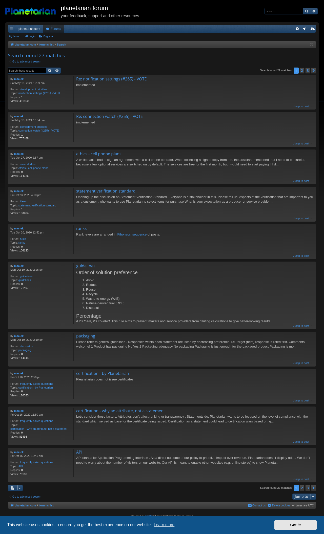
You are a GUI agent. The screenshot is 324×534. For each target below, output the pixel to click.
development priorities (33, 89)
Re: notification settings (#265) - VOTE (111, 78)
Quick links (12, 30)
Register (48, 36)
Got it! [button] (295, 525)
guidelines (26, 276)
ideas (23, 201)
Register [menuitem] (313, 30)
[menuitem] (297, 29)
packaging (24, 350)
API (20, 466)
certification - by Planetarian (35, 387)
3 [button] (308, 70)
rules (23, 238)
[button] (313, 71)
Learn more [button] (164, 525)
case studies (27, 164)
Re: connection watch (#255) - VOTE (109, 116)
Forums (56, 29)
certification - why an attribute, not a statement (38, 428)
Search (16, 36)
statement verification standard (37, 205)
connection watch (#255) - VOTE (38, 130)
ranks (21, 242)
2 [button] (302, 70)
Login (32, 36)
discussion (26, 346)
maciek (19, 78)
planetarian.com (29, 29)
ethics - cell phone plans (33, 167)
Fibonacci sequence (132, 234)
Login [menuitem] (306, 30)
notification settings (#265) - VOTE (39, 93)
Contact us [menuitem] (257, 505)
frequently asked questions (36, 383)
